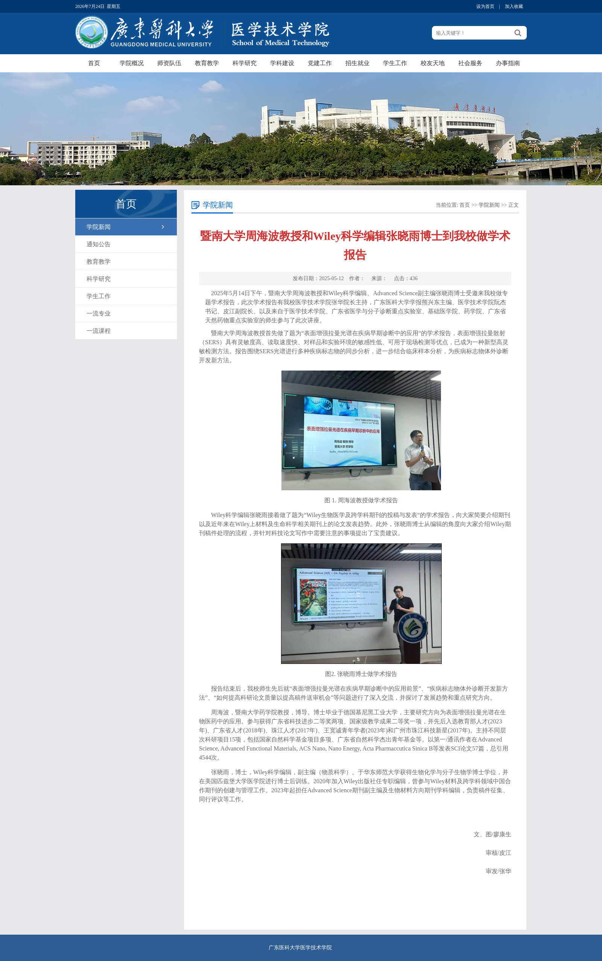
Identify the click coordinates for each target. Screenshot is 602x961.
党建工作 (320, 63)
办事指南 (508, 63)
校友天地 (433, 63)
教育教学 (207, 63)
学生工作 (395, 63)
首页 (94, 63)
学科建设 (282, 63)
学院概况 (132, 63)
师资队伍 (169, 63)
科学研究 (245, 63)
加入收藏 (514, 6)
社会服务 (470, 63)
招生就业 (357, 63)
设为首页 (485, 6)
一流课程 (99, 331)
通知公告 (99, 244)
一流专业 (99, 313)
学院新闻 (99, 227)
